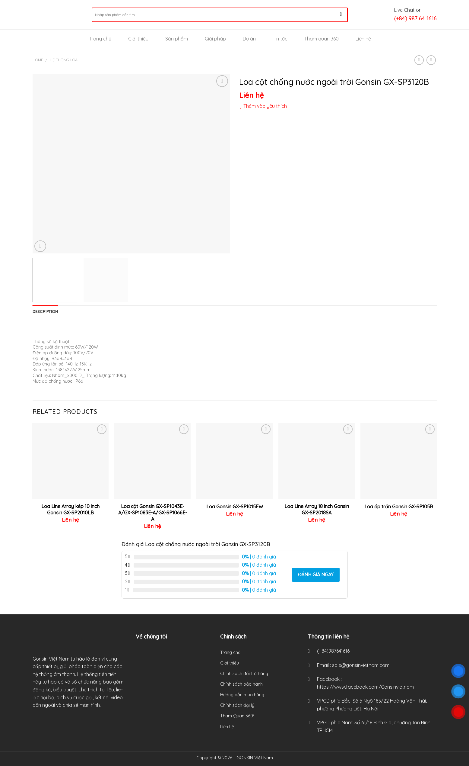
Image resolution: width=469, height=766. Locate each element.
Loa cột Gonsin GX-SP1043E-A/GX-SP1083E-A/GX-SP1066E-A (152, 512)
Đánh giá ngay (316, 574)
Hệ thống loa (64, 59)
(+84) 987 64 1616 (415, 18)
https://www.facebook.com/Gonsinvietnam (365, 687)
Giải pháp (215, 39)
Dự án (249, 39)
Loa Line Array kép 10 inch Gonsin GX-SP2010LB (70, 509)
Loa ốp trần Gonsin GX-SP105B (398, 507)
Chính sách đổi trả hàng (244, 673)
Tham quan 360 (321, 39)
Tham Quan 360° (237, 716)
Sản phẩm (176, 39)
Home (38, 59)
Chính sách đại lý (237, 705)
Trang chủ (100, 39)
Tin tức (280, 39)
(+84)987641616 (333, 651)
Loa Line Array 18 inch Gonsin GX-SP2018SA (316, 509)
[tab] (45, 311)
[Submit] (341, 15)
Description (45, 311)
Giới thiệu (138, 39)
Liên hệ (363, 39)
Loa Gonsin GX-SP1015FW (234, 507)
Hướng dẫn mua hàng (242, 694)
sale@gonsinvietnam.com (360, 665)
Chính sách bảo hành (241, 684)
